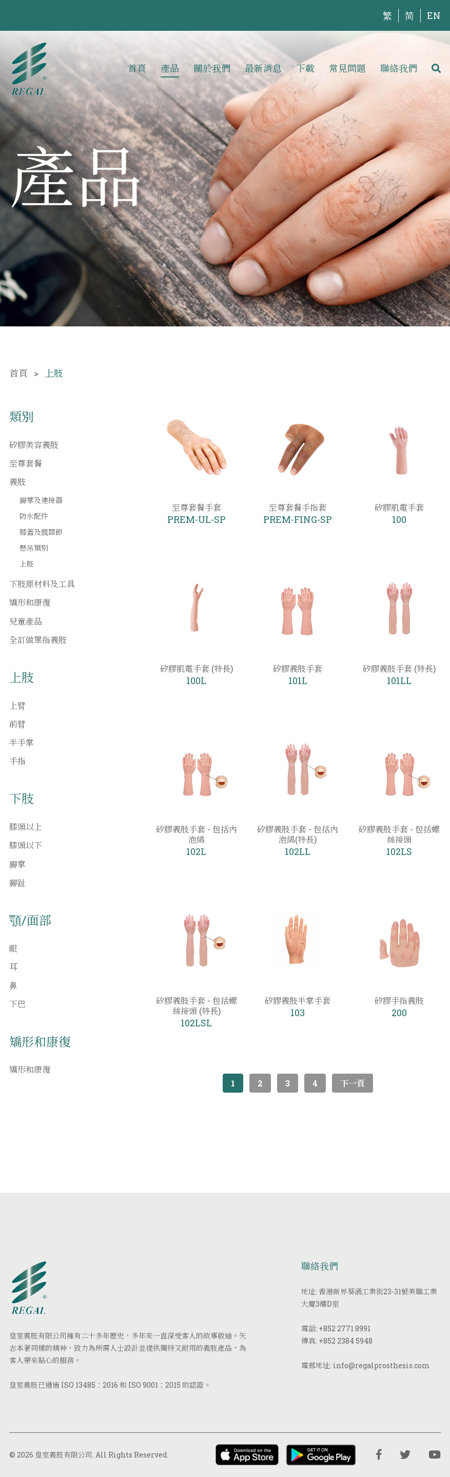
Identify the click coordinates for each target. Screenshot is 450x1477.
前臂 (17, 723)
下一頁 (352, 1083)
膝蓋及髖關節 (41, 532)
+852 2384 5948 (346, 1341)
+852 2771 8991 (344, 1328)
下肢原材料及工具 (42, 583)
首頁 (137, 68)
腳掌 (17, 864)
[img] (29, 68)
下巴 (17, 1003)
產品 (170, 68)
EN (434, 15)
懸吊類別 (33, 548)
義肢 (17, 481)
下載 (305, 68)
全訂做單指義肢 (38, 639)
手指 (17, 760)
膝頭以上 (25, 826)
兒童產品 (25, 621)
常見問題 (347, 68)
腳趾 (17, 882)
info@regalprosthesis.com (381, 1365)
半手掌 (21, 742)
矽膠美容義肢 (33, 444)
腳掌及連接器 (41, 500)
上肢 (26, 564)
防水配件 (33, 516)
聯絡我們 (398, 68)
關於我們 (211, 68)
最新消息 (263, 68)
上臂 (17, 705)
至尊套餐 (25, 463)
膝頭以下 (25, 845)
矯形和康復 (29, 602)
